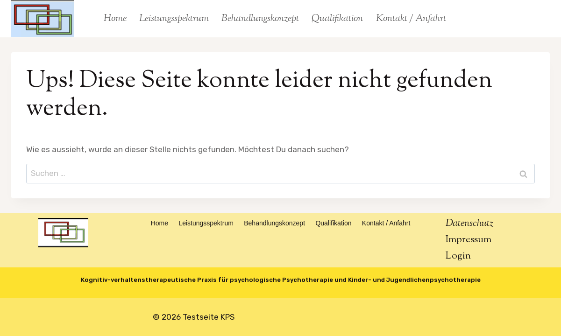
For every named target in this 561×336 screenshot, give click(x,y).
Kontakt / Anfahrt (411, 19)
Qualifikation (337, 19)
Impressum (468, 240)
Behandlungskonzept (260, 19)
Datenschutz (470, 224)
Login (458, 256)
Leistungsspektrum (174, 19)
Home (115, 19)
